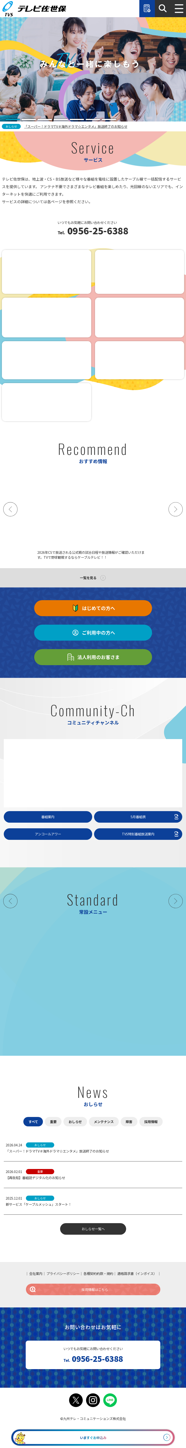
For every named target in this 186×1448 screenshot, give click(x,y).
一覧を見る (88, 577)
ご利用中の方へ (93, 632)
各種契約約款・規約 (98, 1273)
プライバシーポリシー (62, 1273)
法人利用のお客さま (93, 657)
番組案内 (47, 816)
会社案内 (35, 1273)
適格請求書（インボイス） (137, 1273)
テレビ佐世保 (35, 8)
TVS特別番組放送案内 (151, 834)
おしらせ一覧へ (93, 1228)
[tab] (13, 119)
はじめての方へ (93, 608)
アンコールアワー (48, 833)
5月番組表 (155, 817)
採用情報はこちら (68, 1289)
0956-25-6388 (96, 231)
